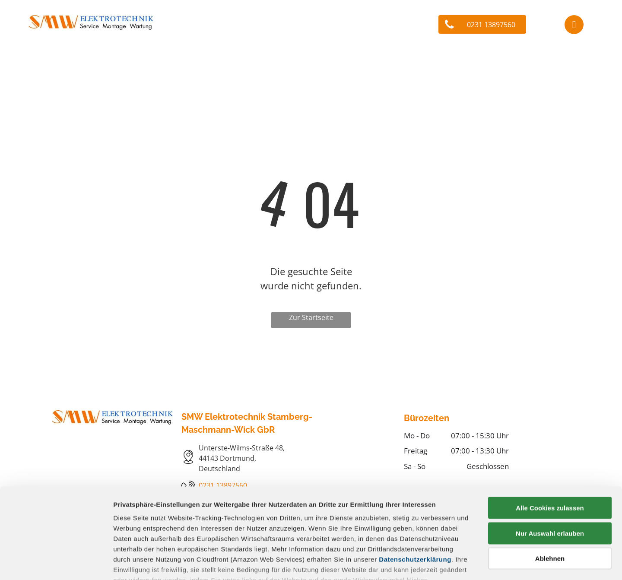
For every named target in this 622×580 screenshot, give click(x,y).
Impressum (131, 533)
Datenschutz (176, 533)
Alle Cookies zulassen (550, 446)
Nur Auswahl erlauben (550, 471)
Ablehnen (550, 497)
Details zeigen (459, 563)
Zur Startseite (311, 317)
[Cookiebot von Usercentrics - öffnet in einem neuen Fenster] (56, 563)
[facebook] (574, 25)
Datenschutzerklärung (415, 498)
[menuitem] (129, 58)
